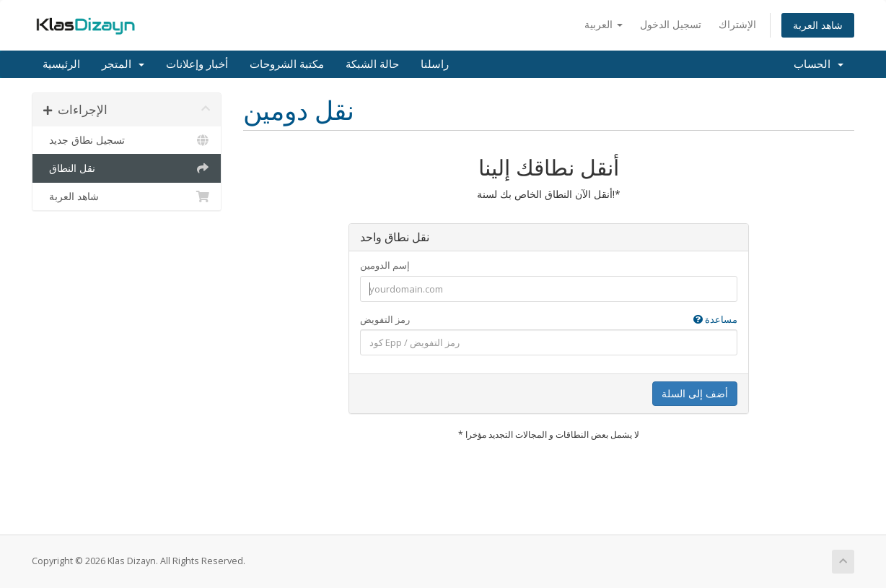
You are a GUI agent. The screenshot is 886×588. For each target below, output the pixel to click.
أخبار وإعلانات (197, 64)
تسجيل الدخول (670, 24)
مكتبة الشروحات (287, 64)
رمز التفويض (548, 320)
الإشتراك (737, 24)
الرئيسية (61, 64)
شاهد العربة (818, 25)
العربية (603, 24)
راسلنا (435, 64)
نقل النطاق (126, 168)
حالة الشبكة (372, 64)
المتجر (123, 64)
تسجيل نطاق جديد (126, 140)
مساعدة (715, 319)
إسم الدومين (385, 265)
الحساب (818, 64)
